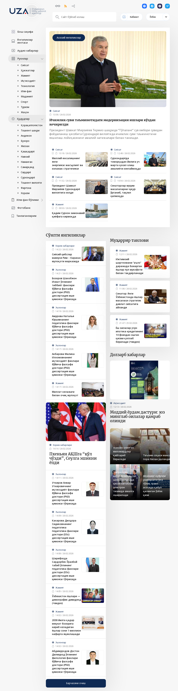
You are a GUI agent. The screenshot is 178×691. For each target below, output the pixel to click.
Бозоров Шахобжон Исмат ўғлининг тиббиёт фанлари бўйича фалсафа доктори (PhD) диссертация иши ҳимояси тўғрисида (64, 289)
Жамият (25, 75)
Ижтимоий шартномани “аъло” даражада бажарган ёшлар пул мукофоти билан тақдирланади (129, 266)
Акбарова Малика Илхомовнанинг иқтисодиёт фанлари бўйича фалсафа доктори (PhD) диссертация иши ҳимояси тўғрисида (65, 364)
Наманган (26, 161)
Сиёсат (25, 65)
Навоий (25, 156)
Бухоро (25, 140)
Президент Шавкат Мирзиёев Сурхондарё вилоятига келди (66, 189)
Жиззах (25, 146)
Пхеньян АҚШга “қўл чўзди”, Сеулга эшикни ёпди (73, 458)
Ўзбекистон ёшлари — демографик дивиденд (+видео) (66, 600)
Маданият (27, 96)
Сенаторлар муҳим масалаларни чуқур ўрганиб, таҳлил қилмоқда (123, 191)
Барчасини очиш (76, 683)
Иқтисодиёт (28, 80)
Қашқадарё (28, 151)
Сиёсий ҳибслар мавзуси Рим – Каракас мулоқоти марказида (66, 258)
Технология (28, 86)
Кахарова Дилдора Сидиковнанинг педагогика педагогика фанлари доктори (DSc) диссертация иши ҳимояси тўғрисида (65, 531)
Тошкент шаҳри (30, 130)
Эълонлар (60, 269)
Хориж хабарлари (64, 246)
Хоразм (25, 193)
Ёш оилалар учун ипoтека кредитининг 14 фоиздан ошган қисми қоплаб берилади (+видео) (129, 334)
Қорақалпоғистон (31, 125)
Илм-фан (26, 91)
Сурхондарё (28, 177)
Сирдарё (26, 172)
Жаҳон (25, 112)
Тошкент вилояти (31, 182)
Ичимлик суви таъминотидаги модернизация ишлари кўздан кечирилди (102, 122)
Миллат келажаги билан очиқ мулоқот (65, 393)
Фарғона (26, 187)
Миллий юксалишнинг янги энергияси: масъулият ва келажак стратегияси (67, 163)
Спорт (24, 101)
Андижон (26, 135)
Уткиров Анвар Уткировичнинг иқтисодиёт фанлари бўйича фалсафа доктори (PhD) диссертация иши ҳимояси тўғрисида (65, 493)
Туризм (25, 107)
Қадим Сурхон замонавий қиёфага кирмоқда (68, 214)
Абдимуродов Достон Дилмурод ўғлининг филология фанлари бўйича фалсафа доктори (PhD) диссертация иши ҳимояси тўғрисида (65, 661)
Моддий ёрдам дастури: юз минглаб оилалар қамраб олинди (137, 416)
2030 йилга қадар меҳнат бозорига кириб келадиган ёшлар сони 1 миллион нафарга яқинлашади (66, 627)
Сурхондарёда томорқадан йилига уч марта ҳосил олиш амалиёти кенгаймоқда (126, 163)
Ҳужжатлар (28, 70)
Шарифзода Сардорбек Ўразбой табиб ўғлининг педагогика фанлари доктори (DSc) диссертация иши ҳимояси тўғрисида (65, 569)
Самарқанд (27, 167)
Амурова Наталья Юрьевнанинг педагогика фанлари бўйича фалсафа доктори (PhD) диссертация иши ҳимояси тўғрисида (65, 326)
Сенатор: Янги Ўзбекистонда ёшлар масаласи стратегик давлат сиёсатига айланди (129, 300)
